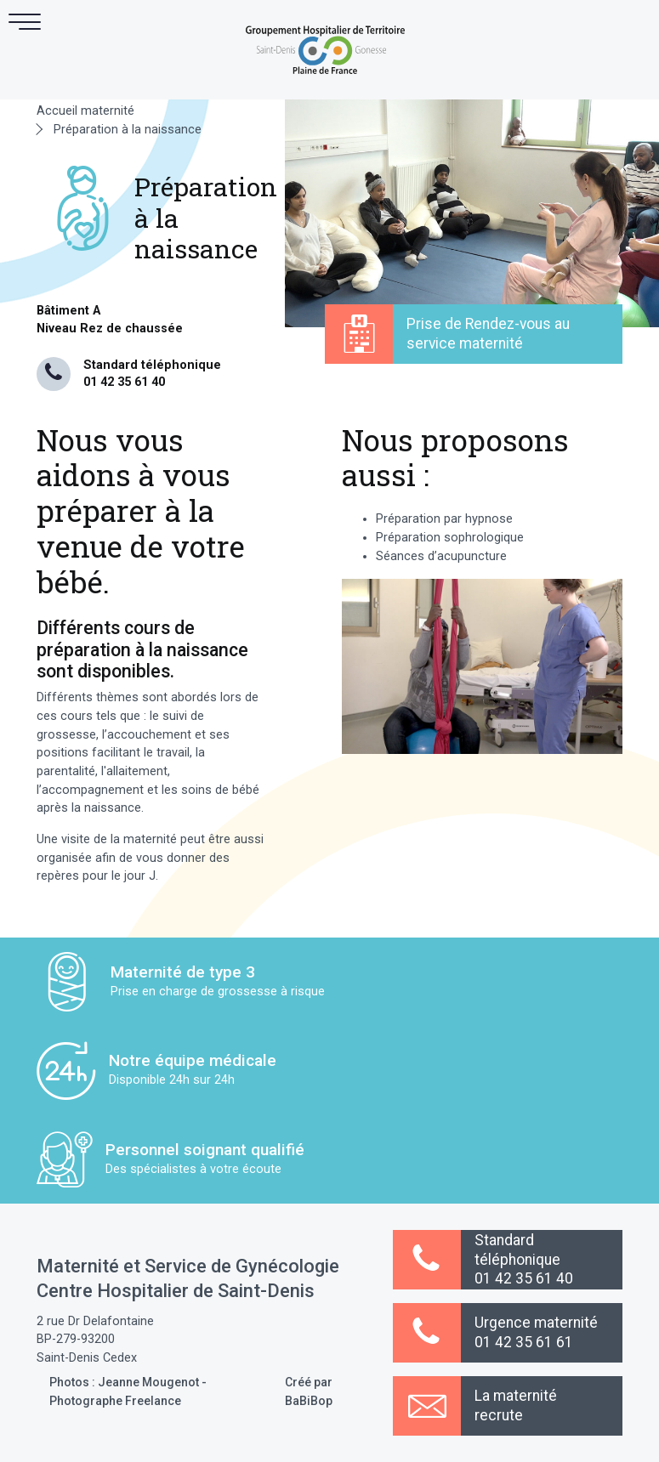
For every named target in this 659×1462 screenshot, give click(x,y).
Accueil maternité (85, 111)
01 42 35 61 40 (124, 382)
